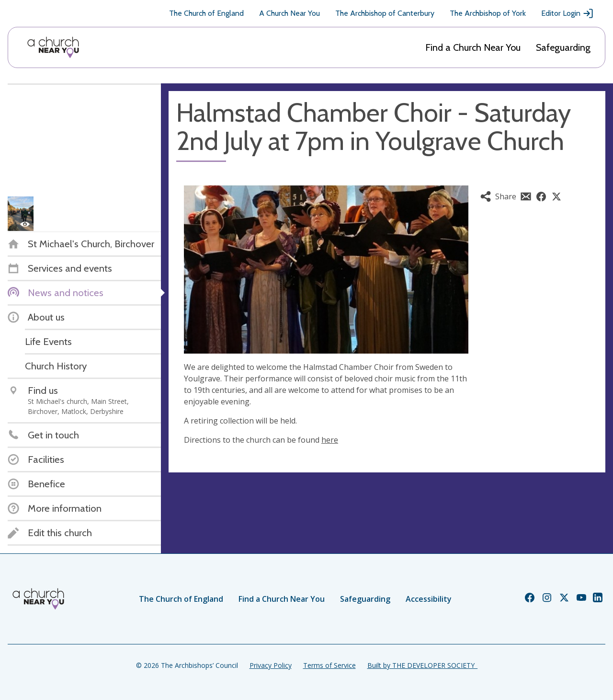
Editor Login (567, 13)
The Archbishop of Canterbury (384, 13)
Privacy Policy (271, 665)
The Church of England (206, 13)
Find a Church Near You (473, 47)
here (329, 440)
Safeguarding (563, 47)
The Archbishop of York (488, 13)
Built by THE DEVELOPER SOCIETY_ (422, 665)
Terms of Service (329, 665)
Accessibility (429, 599)
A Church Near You (289, 13)
